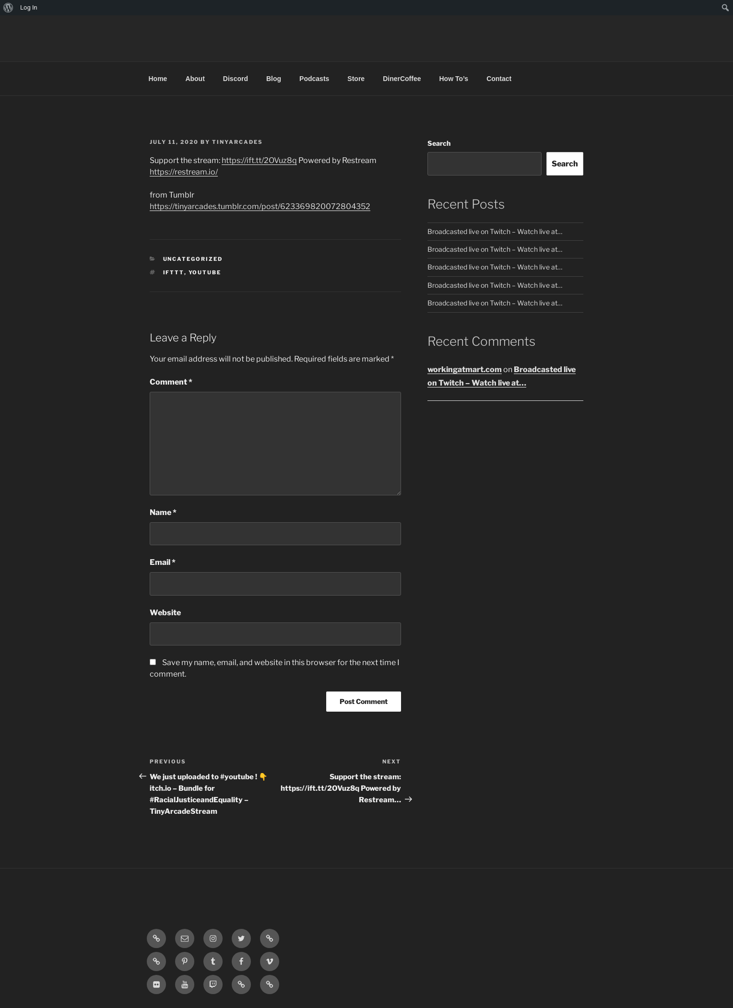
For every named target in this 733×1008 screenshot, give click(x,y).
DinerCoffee (402, 78)
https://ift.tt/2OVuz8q (259, 160)
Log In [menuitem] (28, 7)
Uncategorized (193, 259)
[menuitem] (8, 7)
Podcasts (314, 78)
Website (165, 612)
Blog (273, 78)
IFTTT (173, 272)
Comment (171, 382)
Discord (235, 78)
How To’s (453, 78)
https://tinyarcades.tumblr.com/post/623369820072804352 (260, 206)
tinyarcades (237, 142)
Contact (498, 78)
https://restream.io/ (184, 171)
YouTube (205, 272)
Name (163, 512)
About (194, 78)
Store (356, 78)
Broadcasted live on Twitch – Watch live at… (494, 231)
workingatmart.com (464, 369)
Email (163, 562)
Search (438, 143)
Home (158, 78)
